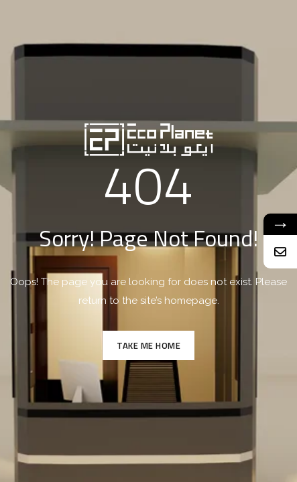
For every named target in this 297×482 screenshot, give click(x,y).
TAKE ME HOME (148, 345)
